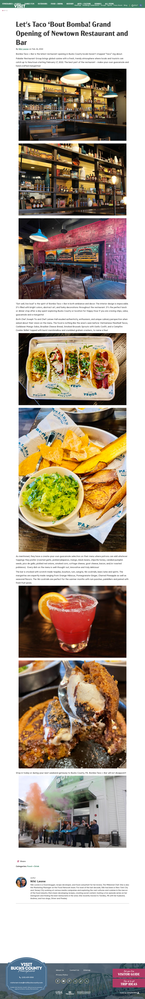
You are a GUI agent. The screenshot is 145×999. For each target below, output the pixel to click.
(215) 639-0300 (26, 978)
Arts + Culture (84, 46)
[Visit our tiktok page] (81, 981)
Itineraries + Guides (11, 46)
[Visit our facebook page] (58, 981)
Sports (109, 5)
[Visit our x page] (86, 981)
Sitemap (86, 971)
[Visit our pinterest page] (69, 981)
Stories (97, 46)
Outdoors (42, 46)
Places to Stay (94, 11)
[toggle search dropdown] (140, 5)
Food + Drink (57, 46)
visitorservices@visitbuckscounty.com (26, 983)
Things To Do (55, 11)
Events (67, 11)
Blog (125, 5)
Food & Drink (78, 11)
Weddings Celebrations (90, 5)
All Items (109, 46)
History (70, 46)
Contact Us (74, 971)
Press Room (118, 5)
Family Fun (29, 46)
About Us (60, 971)
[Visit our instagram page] (75, 981)
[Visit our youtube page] (63, 981)
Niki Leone (24, 91)
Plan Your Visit (134, 11)
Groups (103, 5)
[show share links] (21, 904)
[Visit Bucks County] (21, 10)
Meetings (77, 5)
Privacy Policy (62, 975)
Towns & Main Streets (114, 11)
